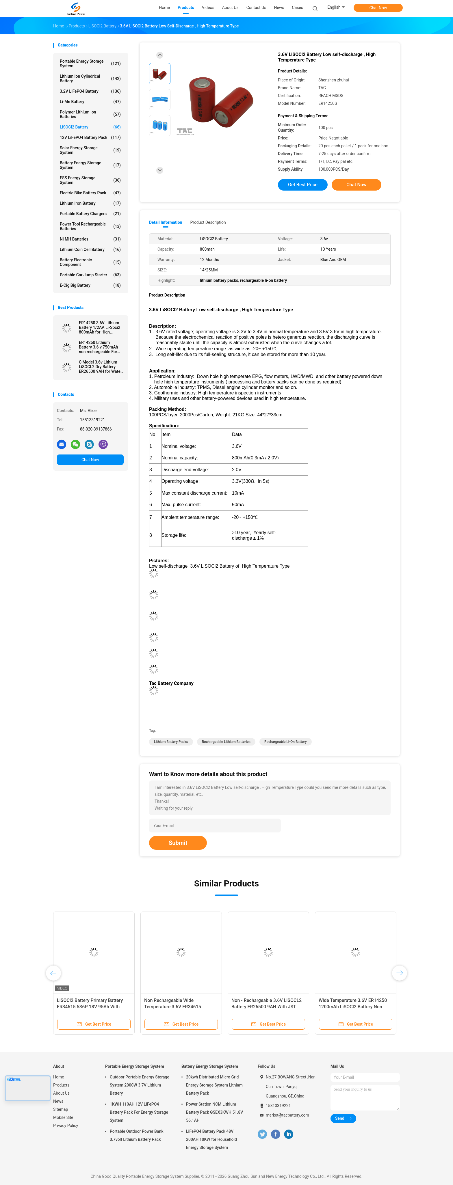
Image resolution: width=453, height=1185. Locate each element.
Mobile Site (63, 1117)
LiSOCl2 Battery (90, 127)
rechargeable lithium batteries (226, 742)
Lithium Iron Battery (90, 203)
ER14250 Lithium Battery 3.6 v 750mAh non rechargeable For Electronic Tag (98, 347)
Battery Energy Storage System (90, 165)
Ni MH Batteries (90, 239)
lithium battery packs (171, 742)
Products (61, 1085)
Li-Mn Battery (90, 102)
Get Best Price (303, 184)
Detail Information (165, 222)
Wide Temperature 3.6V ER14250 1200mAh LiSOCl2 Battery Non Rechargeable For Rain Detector (353, 1007)
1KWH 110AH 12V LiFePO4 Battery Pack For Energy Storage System (139, 1112)
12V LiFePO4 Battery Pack (90, 137)
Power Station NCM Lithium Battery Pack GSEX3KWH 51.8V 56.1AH (214, 1112)
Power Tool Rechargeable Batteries (90, 226)
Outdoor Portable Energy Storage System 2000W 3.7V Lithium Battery (139, 1085)
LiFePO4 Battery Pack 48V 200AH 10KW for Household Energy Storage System (211, 1139)
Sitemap (60, 1109)
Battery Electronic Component (90, 262)
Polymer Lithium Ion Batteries (90, 114)
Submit (178, 842)
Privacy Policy (65, 1125)
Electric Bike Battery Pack (90, 193)
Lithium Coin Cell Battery (90, 249)
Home (58, 1077)
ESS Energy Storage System (90, 180)
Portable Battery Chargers (90, 214)
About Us (61, 1093)
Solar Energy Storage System (90, 150)
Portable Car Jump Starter (90, 275)
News (58, 1101)
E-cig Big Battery (90, 285)
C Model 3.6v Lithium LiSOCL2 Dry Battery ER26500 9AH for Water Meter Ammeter (100, 367)
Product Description (208, 222)
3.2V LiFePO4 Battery (90, 91)
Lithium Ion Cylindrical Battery (90, 78)
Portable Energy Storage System (90, 63)
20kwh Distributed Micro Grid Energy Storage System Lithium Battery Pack (214, 1085)
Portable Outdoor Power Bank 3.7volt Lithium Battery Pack (137, 1135)
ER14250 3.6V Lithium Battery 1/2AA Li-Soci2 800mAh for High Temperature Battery (99, 327)
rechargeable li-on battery (285, 742)
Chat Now (378, 7)
